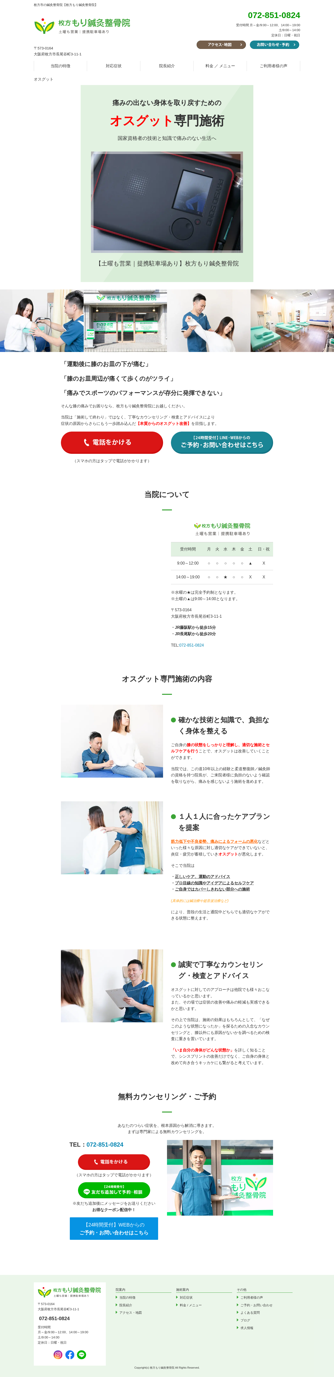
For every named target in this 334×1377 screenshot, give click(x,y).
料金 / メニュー (191, 1305)
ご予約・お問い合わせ (257, 1305)
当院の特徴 (60, 66)
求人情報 (247, 1328)
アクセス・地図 (130, 1312)
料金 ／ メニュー (220, 66)
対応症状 (114, 66)
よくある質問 (250, 1312)
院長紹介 (167, 66)
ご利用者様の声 (273, 66)
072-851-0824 (191, 645)
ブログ (245, 1320)
